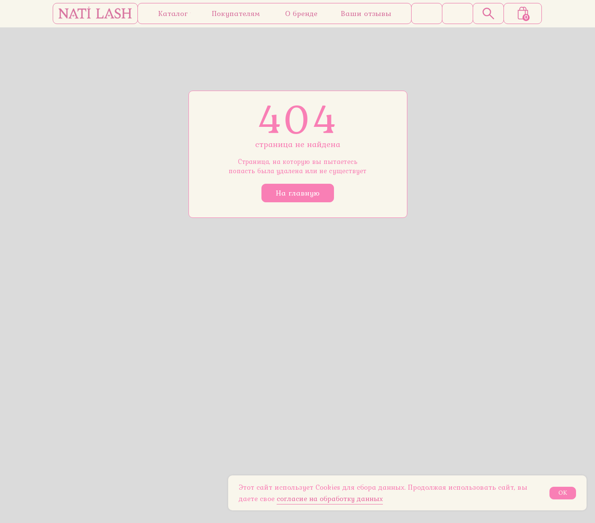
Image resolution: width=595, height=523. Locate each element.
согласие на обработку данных (330, 498)
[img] (95, 13)
